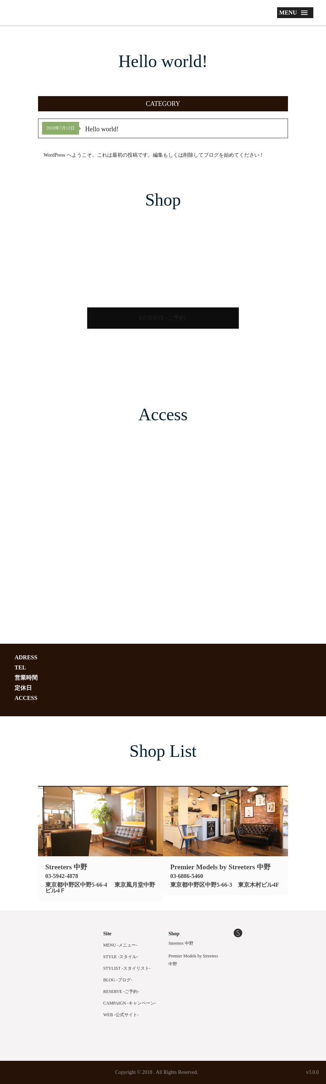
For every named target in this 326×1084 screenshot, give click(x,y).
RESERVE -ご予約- (163, 318)
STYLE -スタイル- (120, 956)
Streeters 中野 (180, 943)
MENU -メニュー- (120, 945)
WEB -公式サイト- (121, 1014)
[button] (163, 103)
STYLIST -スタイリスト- (127, 968)
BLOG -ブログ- (117, 979)
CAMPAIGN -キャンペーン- (129, 1003)
